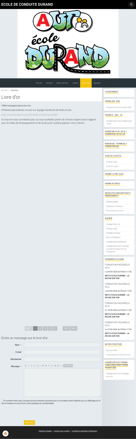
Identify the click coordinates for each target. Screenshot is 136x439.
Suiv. (74, 329)
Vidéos (75, 83)
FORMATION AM (113, 233)
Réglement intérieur (114, 206)
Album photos (62, 83)
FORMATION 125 (113, 224)
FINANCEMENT (112, 202)
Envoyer (29, 423)
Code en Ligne (112, 166)
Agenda (97, 83)
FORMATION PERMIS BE (116, 242)
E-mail (18, 352)
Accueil (39, 83)
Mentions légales (45, 431)
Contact (49, 83)
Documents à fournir (115, 211)
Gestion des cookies (62, 431)
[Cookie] (6, 433)
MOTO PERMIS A (113, 238)
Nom (17, 345)
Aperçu (68, 366)
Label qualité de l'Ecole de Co (118, 355)
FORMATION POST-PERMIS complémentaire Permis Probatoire (117, 249)
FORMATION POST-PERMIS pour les (117, 375)
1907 (66, 329)
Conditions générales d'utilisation (84, 431)
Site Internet (15, 359)
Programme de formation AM (118, 107)
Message (15, 366)
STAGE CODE (111, 162)
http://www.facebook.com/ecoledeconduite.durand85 (29, 114)
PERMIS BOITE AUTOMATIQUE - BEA (119, 122)
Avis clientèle (111, 350)
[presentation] (44, 412)
